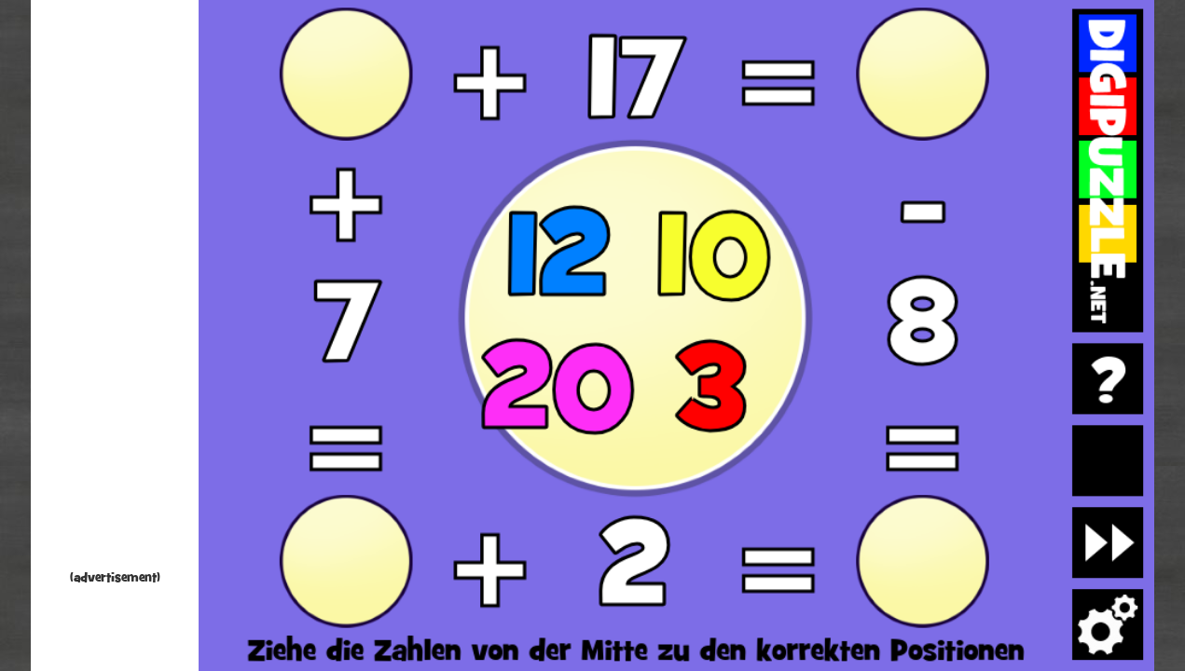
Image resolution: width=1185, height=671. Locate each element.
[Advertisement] (114, 288)
